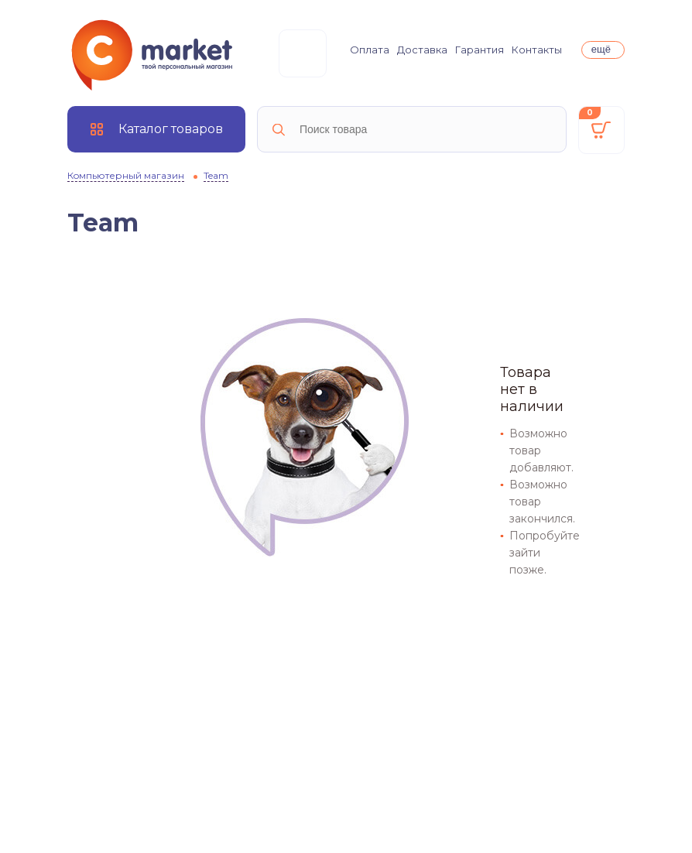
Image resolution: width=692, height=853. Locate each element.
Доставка (422, 49)
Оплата (369, 49)
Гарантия (479, 49)
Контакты (537, 49)
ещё (601, 49)
